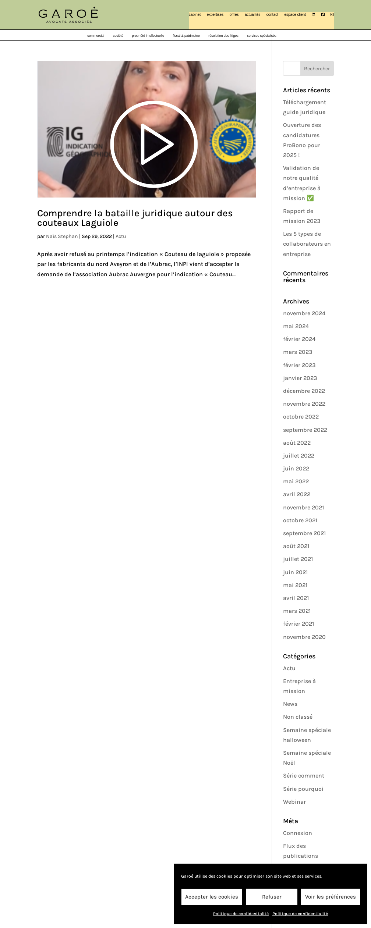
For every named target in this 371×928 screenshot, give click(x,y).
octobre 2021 (300, 520)
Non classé (297, 716)
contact (272, 15)
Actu (121, 236)
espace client (294, 15)
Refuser (272, 896)
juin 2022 (296, 468)
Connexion (297, 832)
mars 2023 (297, 351)
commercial (95, 36)
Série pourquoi (303, 788)
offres (234, 15)
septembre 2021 (304, 533)
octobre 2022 (301, 416)
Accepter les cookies (211, 896)
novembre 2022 (304, 403)
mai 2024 (296, 326)
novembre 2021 (303, 507)
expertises (215, 15)
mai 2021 (295, 585)
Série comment (303, 775)
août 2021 (296, 546)
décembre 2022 (304, 390)
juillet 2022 (298, 455)
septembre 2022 (305, 429)
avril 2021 (296, 597)
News (290, 703)
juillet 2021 (298, 558)
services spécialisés (261, 36)
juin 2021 (295, 572)
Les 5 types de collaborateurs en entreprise (307, 243)
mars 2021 (297, 610)
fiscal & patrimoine (186, 36)
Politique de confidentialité (241, 913)
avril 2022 (296, 494)
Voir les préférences (330, 896)
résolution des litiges (223, 36)
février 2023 (299, 365)
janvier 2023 (300, 377)
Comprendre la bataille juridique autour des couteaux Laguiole (135, 217)
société (118, 36)
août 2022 (297, 442)
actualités (252, 15)
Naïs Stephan (62, 236)
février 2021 (298, 623)
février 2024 (299, 338)
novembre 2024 (304, 313)
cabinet (195, 15)
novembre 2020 (304, 636)
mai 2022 (296, 481)
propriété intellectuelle (148, 36)
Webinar (294, 801)
